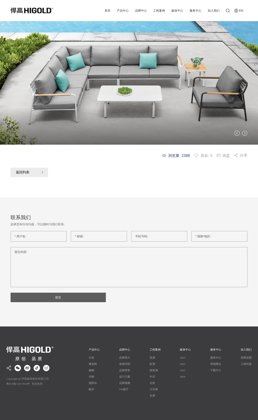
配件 (91, 389)
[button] (237, 133)
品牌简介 (124, 357)
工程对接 (246, 364)
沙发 (91, 357)
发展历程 (124, 364)
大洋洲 (154, 389)
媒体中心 (177, 10)
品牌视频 (124, 383)
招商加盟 (246, 357)
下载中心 (215, 370)
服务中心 (195, 10)
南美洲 (154, 370)
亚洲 (152, 357)
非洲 (152, 395)
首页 (108, 10)
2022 (182, 364)
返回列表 (22, 172)
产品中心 (123, 10)
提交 (58, 297)
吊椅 (91, 376)
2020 (182, 376)
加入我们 (214, 10)
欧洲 (152, 364)
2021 (182, 370)
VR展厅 (123, 389)
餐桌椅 (93, 364)
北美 (152, 383)
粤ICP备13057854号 (18, 383)
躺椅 (91, 370)
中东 (152, 376)
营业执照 (37, 383)
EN (238, 10)
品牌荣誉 (124, 370)
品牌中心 (141, 10)
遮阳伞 (93, 383)
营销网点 (215, 364)
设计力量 (124, 376)
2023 (182, 357)
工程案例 (159, 10)
